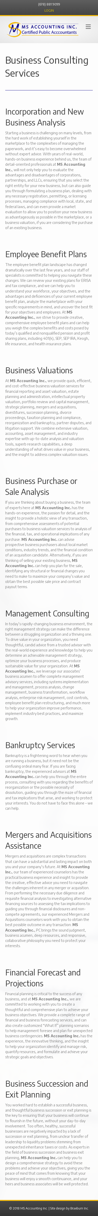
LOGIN (49, 10)
